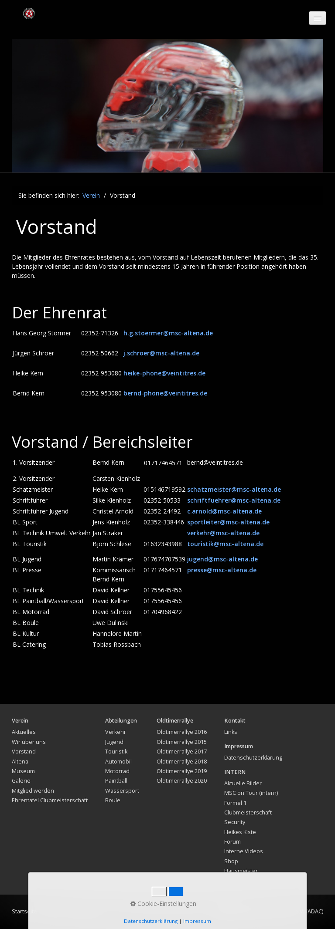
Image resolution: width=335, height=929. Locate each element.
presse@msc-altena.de (221, 570)
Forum (232, 841)
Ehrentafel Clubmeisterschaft (50, 800)
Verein (91, 195)
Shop (231, 861)
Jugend (114, 742)
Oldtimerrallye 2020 (182, 780)
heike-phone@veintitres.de (164, 373)
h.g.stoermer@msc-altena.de (168, 333)
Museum (23, 771)
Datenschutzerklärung (253, 757)
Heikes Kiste (240, 832)
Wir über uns (29, 742)
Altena (20, 761)
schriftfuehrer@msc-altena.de (233, 500)
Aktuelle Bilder (243, 783)
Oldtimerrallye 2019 (182, 771)
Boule (112, 800)
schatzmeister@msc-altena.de (234, 489)
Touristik (116, 751)
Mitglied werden (33, 790)
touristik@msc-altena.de (225, 544)
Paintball (116, 780)
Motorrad (117, 771)
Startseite (24, 911)
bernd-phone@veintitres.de (165, 393)
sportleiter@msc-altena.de (228, 522)
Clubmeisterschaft (248, 812)
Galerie (21, 780)
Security (234, 822)
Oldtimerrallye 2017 (182, 751)
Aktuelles (24, 732)
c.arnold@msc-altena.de (224, 511)
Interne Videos (243, 851)
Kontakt (52, 911)
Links (230, 732)
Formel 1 (235, 803)
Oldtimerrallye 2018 (182, 761)
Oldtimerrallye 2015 (182, 742)
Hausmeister (241, 871)
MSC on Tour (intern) (251, 793)
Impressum (82, 911)
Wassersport (122, 790)
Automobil (118, 761)
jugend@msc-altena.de (222, 559)
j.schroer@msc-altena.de (161, 353)
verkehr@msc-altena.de (223, 533)
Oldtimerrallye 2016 (182, 732)
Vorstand (24, 751)
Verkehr (115, 732)
